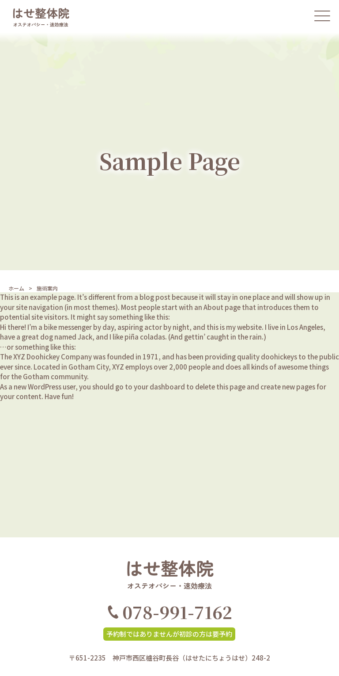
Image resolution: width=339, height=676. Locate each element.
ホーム (16, 288)
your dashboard (159, 386)
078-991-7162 (170, 612)
